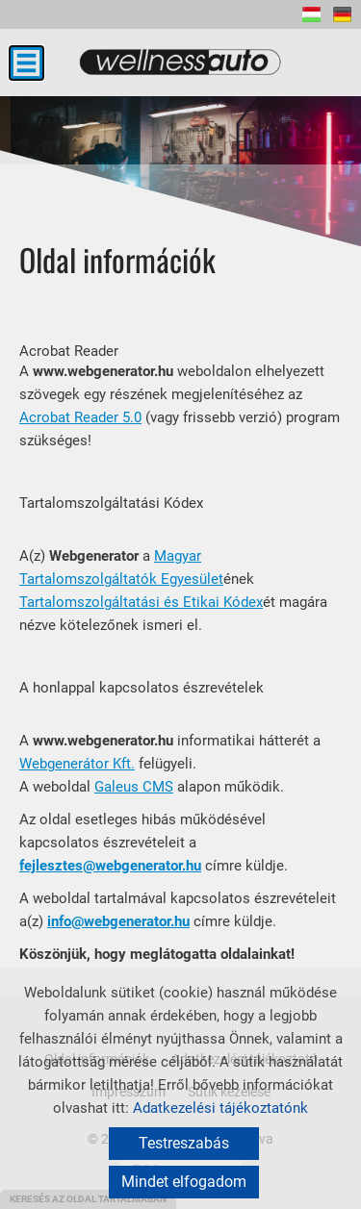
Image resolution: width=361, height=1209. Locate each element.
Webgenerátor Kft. (77, 763)
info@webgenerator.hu (118, 921)
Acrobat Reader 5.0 (80, 417)
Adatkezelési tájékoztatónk (220, 1108)
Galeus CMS (133, 786)
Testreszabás (184, 1143)
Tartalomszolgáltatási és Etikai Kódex (141, 602)
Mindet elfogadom (183, 1181)
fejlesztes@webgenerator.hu (110, 865)
